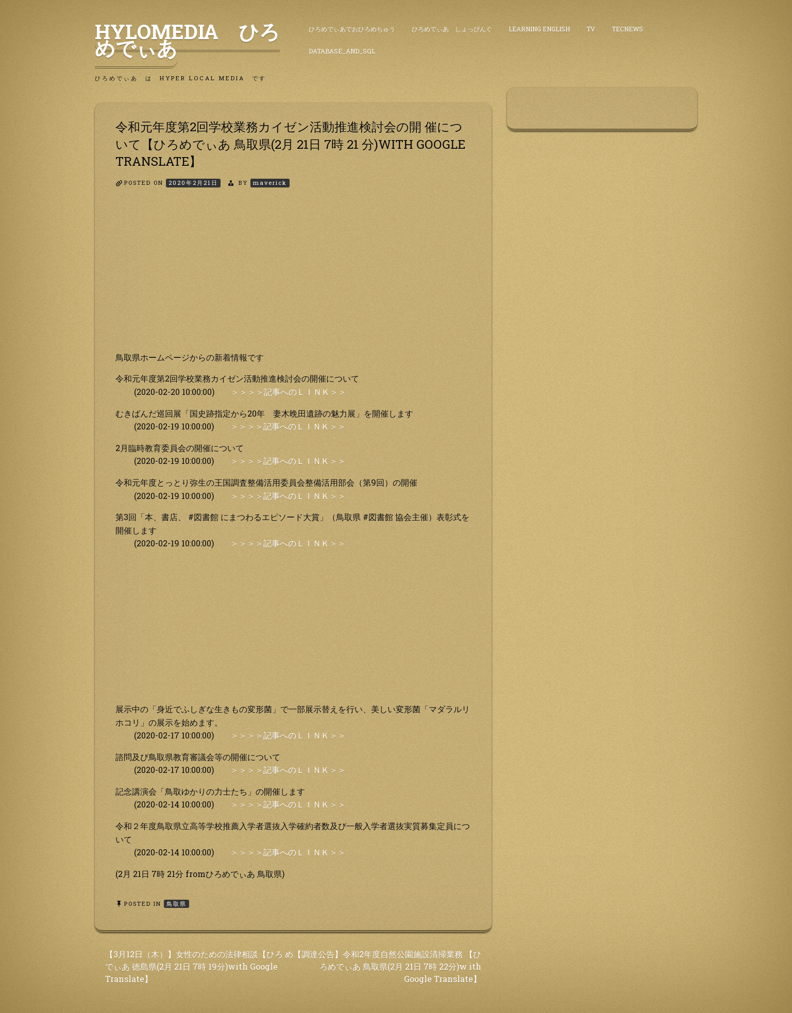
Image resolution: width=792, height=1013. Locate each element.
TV (590, 29)
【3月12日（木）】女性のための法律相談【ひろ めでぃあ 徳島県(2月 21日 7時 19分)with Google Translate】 (199, 966)
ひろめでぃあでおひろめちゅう (352, 29)
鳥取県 (176, 903)
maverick (270, 182)
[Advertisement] (293, 279)
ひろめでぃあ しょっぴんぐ (452, 29)
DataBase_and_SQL (342, 51)
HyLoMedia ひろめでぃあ (187, 39)
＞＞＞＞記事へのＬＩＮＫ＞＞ (288, 391)
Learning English (539, 29)
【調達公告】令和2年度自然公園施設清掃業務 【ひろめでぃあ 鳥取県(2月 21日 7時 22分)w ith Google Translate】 (387, 966)
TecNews (627, 29)
